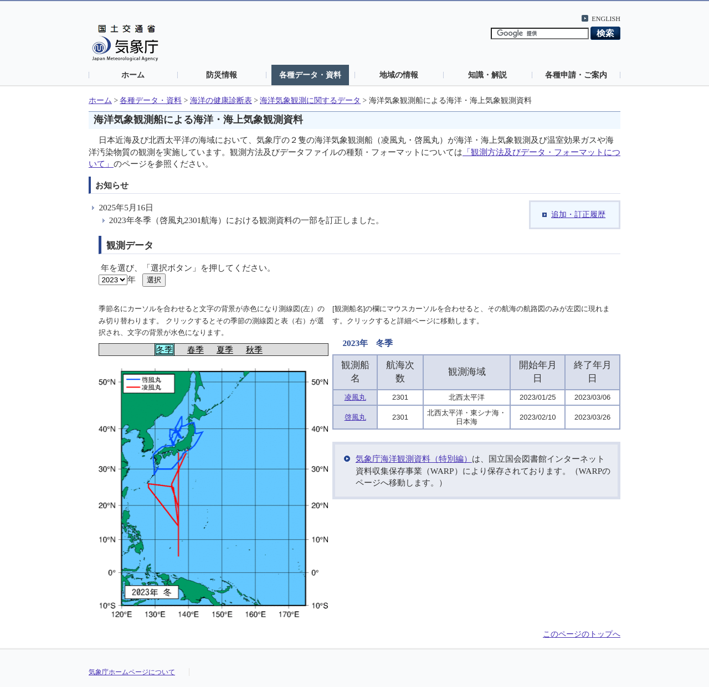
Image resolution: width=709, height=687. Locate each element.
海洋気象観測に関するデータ (310, 100)
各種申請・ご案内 (576, 74)
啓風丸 (355, 417)
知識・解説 (487, 74)
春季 (195, 349)
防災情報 (221, 74)
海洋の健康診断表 (221, 100)
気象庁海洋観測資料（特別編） (414, 458)
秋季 (254, 349)
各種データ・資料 (310, 74)
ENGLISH (606, 19)
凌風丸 (355, 397)
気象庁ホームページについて (132, 672)
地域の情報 (398, 74)
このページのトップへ (581, 634)
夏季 (225, 349)
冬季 (164, 349)
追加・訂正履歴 (578, 214)
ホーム (133, 74)
